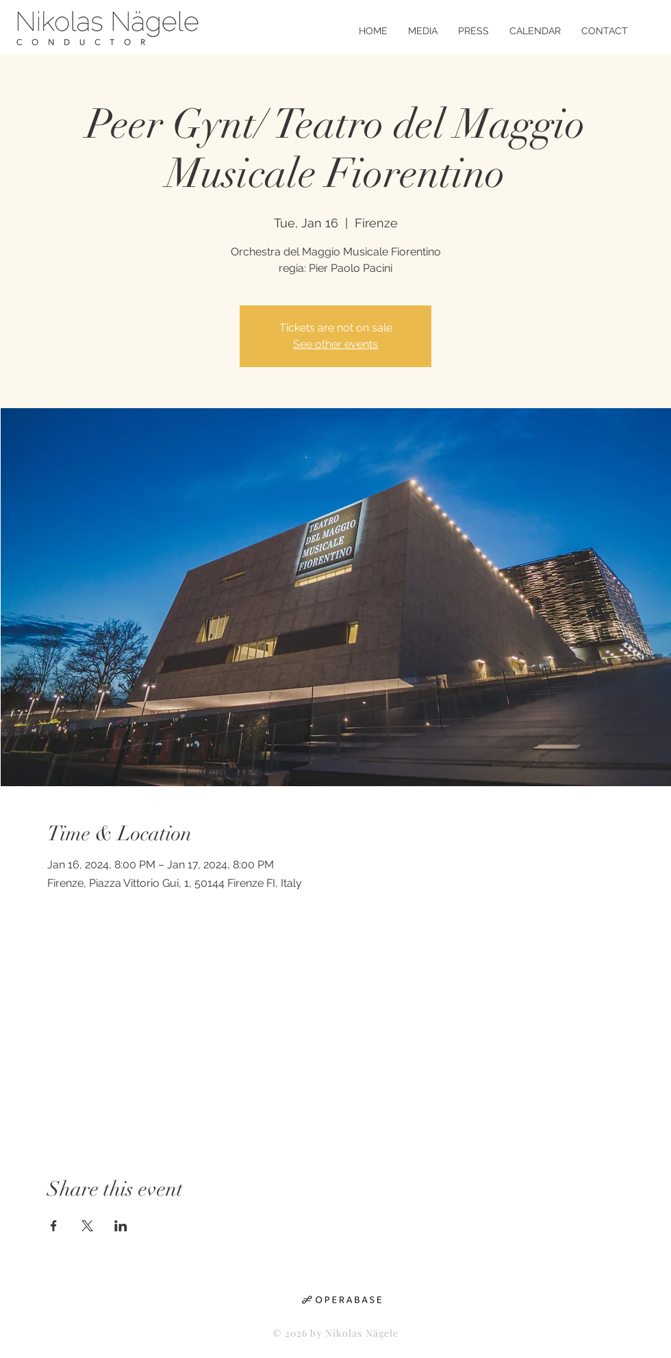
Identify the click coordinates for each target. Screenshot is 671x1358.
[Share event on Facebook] (53, 1225)
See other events (335, 344)
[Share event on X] (87, 1225)
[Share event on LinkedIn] (120, 1225)
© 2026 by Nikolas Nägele (336, 1333)
